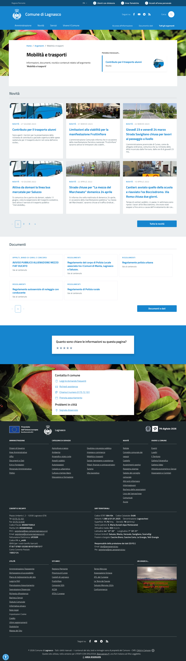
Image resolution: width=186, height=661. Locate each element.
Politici (12, 472)
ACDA (54, 589)
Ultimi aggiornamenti (18, 622)
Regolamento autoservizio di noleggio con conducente (36, 291)
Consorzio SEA (58, 585)
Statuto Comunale (17, 601)
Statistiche (14, 626)
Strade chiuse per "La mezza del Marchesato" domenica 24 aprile (90, 189)
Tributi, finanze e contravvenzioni (101, 464)
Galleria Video (157, 464)
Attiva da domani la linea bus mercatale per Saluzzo (31, 189)
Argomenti (39, 45)
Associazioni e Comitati (161, 472)
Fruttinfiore (56, 581)
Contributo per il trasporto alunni (124, 62)
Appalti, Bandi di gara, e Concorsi (30, 257)
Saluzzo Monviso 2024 (104, 585)
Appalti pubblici (58, 460)
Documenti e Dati (16, 460)
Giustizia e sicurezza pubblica (99, 448)
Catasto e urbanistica (61, 468)
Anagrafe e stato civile (61, 456)
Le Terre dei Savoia (102, 581)
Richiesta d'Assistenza (18, 593)
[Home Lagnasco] (36, 14)
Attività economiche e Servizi (163, 468)
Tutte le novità (157, 223)
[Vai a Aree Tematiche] (130, 3)
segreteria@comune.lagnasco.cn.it (29, 534)
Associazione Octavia (103, 572)
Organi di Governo (17, 448)
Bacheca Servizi (16, 597)
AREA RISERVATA (91, 657)
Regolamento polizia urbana (137, 262)
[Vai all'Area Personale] (158, 3)
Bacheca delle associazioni (134, 489)
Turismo (90, 468)
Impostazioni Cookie (17, 614)
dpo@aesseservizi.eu (109, 546)
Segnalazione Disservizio (19, 589)
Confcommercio (100, 589)
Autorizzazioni (58, 464)
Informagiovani (129, 485)
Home (29, 45)
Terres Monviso (100, 568)
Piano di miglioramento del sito (22, 577)
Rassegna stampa (130, 468)
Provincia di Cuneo (60, 572)
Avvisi (125, 501)
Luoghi (154, 452)
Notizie (126, 448)
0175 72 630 (19, 521)
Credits (12, 618)
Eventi (154, 448)
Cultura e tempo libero (61, 472)
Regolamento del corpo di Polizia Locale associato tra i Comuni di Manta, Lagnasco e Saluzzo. (90, 265)
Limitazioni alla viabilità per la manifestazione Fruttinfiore (88, 131)
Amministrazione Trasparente (21, 568)
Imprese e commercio (96, 452)
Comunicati (128, 497)
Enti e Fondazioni (16, 464)
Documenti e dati (157, 308)
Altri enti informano (131, 481)
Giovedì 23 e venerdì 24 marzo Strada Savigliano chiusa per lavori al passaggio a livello (149, 134)
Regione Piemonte (60, 568)
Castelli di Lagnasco (60, 577)
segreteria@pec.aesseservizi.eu (112, 549)
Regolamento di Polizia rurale (83, 289)
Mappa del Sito (15, 630)
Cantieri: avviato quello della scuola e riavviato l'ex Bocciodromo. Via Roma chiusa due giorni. (149, 192)
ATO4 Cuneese (58, 593)
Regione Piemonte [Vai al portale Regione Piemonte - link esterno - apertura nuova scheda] (18, 3)
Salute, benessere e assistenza (100, 460)
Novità (16, 124)
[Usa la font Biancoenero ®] (104, 3)
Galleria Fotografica (159, 460)
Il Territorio (155, 456)
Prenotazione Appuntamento (21, 585)
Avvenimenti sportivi (132, 464)
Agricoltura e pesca (60, 448)
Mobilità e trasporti (95, 456)
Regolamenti (74, 257)
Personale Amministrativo (20, 468)
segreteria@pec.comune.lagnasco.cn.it (31, 531)
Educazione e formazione (62, 477)
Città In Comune (144, 650)
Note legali (14, 610)
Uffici (11, 456)
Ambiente (56, 452)
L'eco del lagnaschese (132, 493)
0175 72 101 (18, 518)
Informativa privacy (17, 605)
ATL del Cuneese (101, 577)
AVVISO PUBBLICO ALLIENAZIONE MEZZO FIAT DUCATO (36, 264)
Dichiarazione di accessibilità (21, 572)
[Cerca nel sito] (171, 14)
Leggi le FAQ (14, 581)
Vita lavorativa (93, 472)
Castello (126, 460)
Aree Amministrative (18, 452)
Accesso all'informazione (122, 25)
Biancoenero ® (103, 653)
